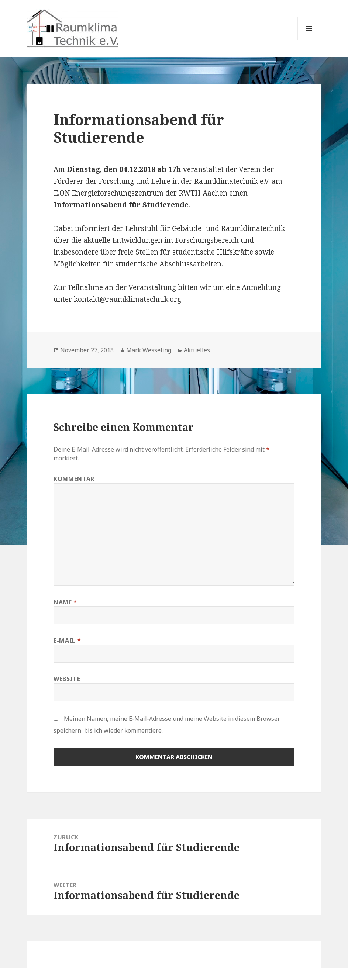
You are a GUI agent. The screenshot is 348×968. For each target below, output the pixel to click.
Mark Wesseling (148, 350)
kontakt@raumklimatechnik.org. (128, 299)
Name (65, 602)
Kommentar (74, 479)
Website (67, 679)
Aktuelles (197, 350)
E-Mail (67, 640)
